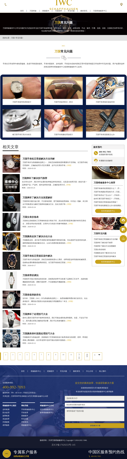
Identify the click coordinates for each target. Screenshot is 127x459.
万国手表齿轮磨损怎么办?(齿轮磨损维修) (108, 206)
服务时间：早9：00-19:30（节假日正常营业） (20, 393)
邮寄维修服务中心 (47, 412)
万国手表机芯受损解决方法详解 (106, 239)
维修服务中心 (36, 371)
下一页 (79, 356)
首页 (22, 11)
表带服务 (6, 425)
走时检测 (6, 409)
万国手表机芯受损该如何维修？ (106, 202)
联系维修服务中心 (108, 211)
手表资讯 (24, 422)
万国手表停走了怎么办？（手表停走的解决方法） (108, 195)
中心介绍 (89, 371)
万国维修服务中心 (100, 11)
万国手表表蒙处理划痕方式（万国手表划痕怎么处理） (108, 192)
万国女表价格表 (100, 249)
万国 (13, 38)
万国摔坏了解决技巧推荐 (103, 243)
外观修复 (6, 422)
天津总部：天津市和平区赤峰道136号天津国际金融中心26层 (25, 396)
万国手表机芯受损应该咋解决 (105, 256)
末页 (87, 355)
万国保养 (58, 11)
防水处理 (6, 412)
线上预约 (102, 371)
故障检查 (6, 416)
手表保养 (24, 412)
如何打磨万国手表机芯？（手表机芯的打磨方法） (108, 199)
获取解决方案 (95, 426)
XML (85, 440)
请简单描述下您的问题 (94, 414)
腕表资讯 (83, 11)
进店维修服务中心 (47, 409)
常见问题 (71, 11)
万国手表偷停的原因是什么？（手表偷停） (108, 188)
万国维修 (33, 11)
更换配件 (45, 11)
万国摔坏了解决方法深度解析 (105, 246)
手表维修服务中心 (28, 409)
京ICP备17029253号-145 (63, 445)
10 (63, 354)
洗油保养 (6, 419)
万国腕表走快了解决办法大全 (105, 253)
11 (71, 354)
